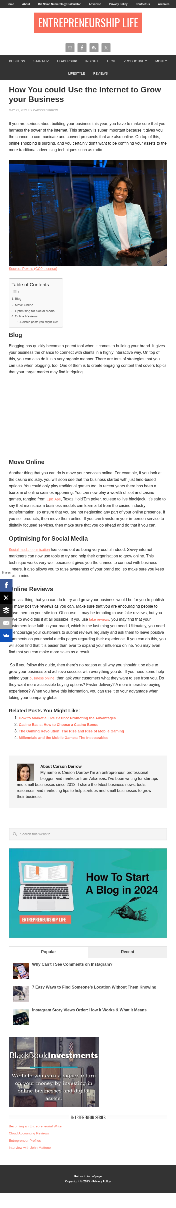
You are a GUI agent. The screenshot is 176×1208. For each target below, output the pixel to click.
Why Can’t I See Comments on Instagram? (72, 979)
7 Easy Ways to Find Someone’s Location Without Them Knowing (94, 1002)
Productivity (151, 73)
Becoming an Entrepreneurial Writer (38, 1141)
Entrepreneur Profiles (26, 1155)
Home (13, 4)
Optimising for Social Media (37, 325)
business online (43, 693)
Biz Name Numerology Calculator (67, 4)
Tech (124, 73)
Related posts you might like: (41, 336)
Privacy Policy (132, 4)
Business (21, 73)
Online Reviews (27, 331)
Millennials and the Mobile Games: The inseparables (68, 752)
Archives (88, 13)
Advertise (107, 4)
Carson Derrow (46, 124)
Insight (103, 73)
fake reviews (100, 634)
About (30, 4)
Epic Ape (54, 514)
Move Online (25, 319)
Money (61, 87)
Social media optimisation (31, 564)
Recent (127, 966)
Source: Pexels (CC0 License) (35, 283)
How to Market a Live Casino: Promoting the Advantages (72, 733)
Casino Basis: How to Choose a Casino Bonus (63, 739)
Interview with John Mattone (32, 1162)
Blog (18, 313)
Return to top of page (88, 1191)
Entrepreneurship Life (88, 33)
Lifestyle (86, 87)
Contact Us (159, 4)
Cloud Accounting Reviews (31, 1148)
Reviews (113, 87)
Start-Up (47, 73)
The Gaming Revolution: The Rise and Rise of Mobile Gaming (77, 746)
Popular (48, 966)
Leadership (76, 73)
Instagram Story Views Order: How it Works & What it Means (89, 1025)
